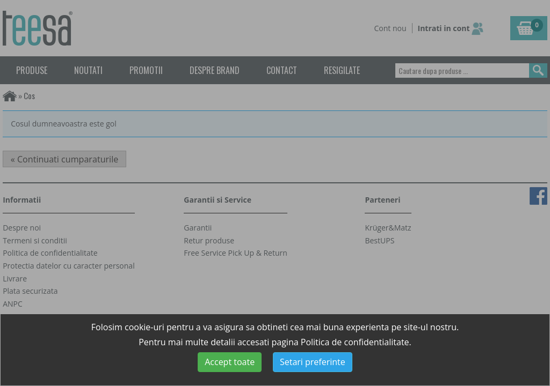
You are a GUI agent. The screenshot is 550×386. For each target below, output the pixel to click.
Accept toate (230, 362)
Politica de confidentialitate (355, 342)
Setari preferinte (312, 362)
